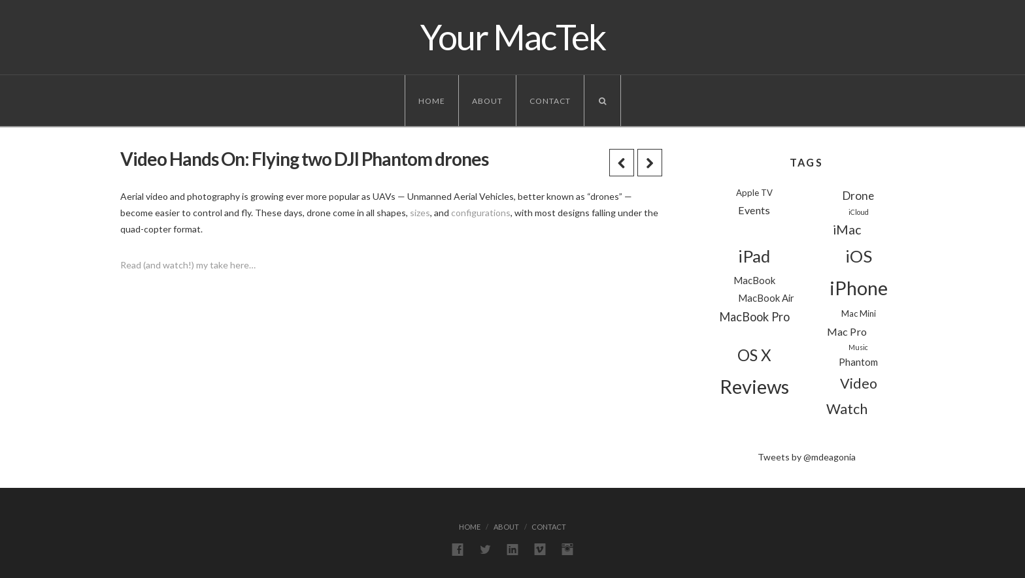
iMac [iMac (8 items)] (847, 229)
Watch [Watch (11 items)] (846, 408)
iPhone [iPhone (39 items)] (859, 288)
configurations (481, 212)
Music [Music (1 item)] (858, 347)
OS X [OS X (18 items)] (754, 354)
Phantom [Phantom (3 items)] (858, 362)
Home (431, 101)
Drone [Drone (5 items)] (858, 195)
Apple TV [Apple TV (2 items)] (754, 192)
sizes (420, 212)
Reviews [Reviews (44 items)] (754, 386)
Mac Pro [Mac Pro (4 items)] (847, 331)
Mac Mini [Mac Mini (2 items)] (858, 313)
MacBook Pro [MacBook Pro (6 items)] (754, 317)
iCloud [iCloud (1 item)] (859, 212)
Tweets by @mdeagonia (807, 456)
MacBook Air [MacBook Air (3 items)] (766, 298)
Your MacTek (512, 37)
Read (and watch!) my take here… (188, 264)
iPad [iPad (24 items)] (754, 256)
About (487, 101)
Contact (550, 101)
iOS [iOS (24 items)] (858, 256)
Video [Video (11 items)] (858, 383)
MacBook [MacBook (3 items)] (754, 280)
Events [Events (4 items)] (754, 210)
